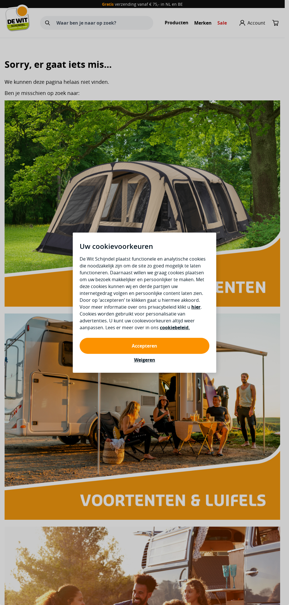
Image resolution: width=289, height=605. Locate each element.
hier (195, 307)
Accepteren (144, 346)
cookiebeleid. (175, 327)
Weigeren (144, 360)
